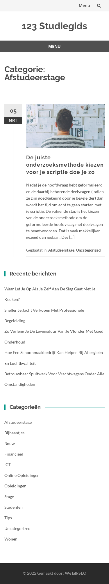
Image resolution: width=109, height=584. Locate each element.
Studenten (13, 507)
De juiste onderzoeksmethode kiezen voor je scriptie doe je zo (65, 164)
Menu (84, 5)
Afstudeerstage (61, 250)
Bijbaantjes (14, 432)
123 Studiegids (54, 25)
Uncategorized (88, 250)
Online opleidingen (22, 475)
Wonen (10, 538)
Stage (9, 496)
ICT (7, 464)
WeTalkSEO (75, 573)
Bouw (9, 443)
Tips (8, 517)
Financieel (13, 453)
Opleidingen (15, 485)
